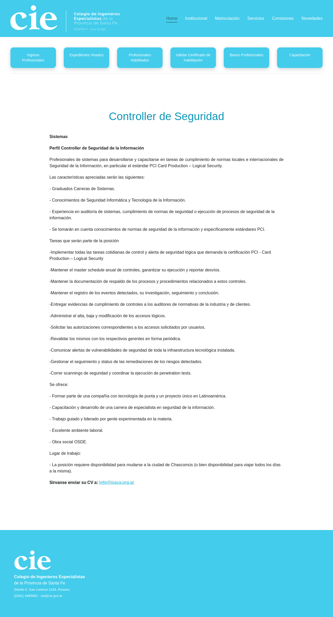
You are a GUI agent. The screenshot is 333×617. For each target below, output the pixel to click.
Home (171, 18)
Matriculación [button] (227, 18)
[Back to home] (65, 18)
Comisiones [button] (283, 18)
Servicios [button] (255, 18)
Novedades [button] (312, 18)
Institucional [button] (196, 18)
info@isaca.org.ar (116, 482)
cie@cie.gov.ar (51, 596)
